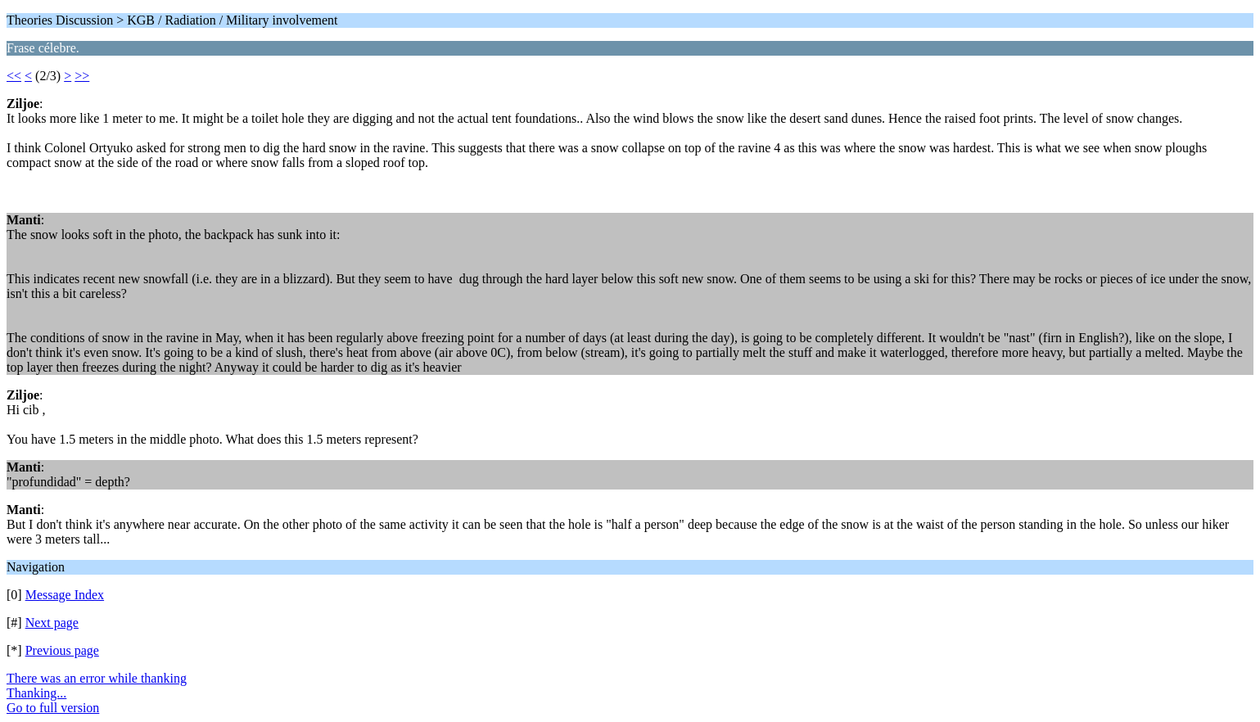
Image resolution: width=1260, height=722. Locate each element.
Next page (52, 622)
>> (82, 76)
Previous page (62, 650)
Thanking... (36, 693)
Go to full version (53, 708)
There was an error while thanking (97, 678)
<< (14, 76)
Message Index (64, 595)
